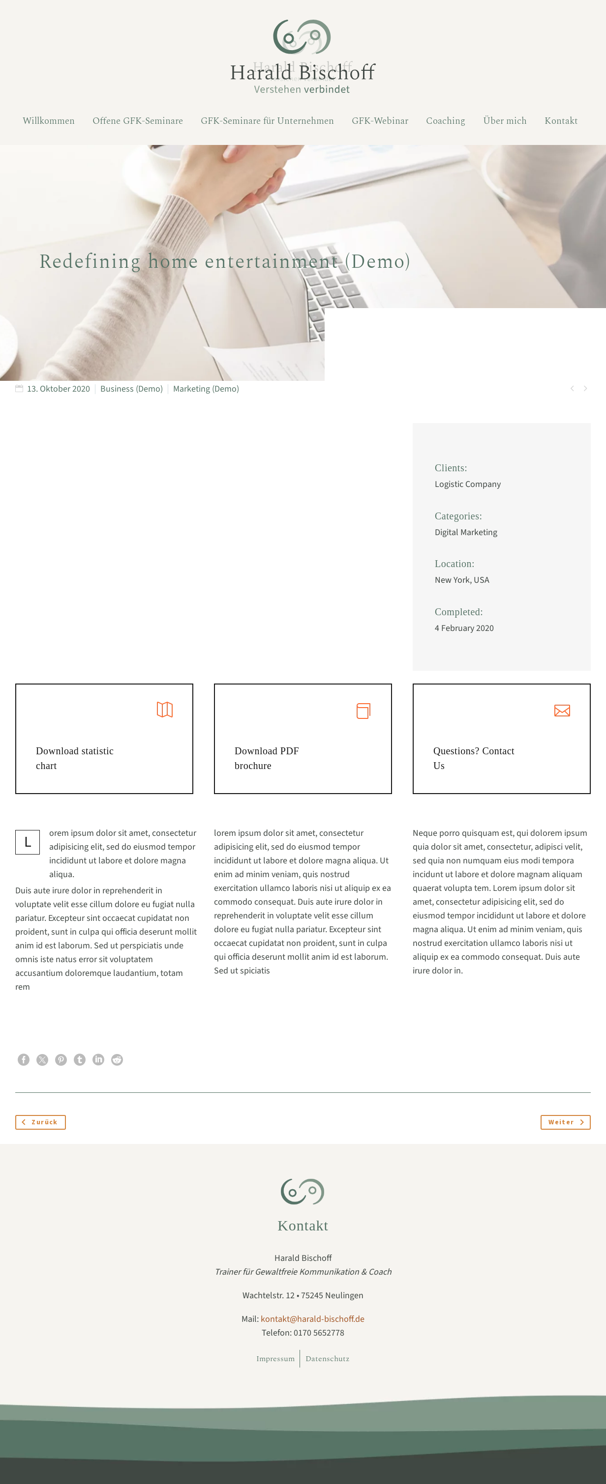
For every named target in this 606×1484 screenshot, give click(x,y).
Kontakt (561, 121)
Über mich (505, 121)
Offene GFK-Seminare (137, 121)
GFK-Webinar (380, 121)
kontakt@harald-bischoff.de (312, 1319)
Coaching (445, 121)
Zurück (38, 1122)
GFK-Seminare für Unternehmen (267, 121)
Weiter (568, 1122)
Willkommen (49, 121)
